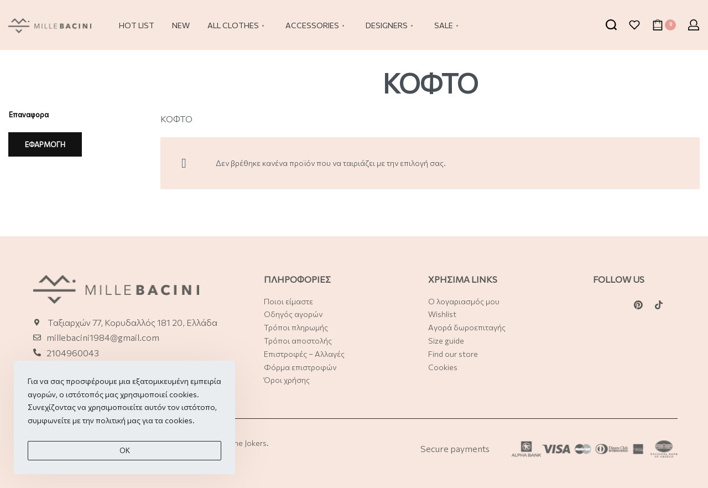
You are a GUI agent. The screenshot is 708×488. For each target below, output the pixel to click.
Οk (124, 463)
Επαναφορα (29, 114)
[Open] (634, 25)
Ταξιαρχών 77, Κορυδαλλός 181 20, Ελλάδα (132, 322)
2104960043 (72, 352)
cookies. (180, 433)
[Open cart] (664, 25)
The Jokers (248, 443)
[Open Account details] (694, 25)
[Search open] (611, 25)
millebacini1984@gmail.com (102, 337)
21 (50, 367)
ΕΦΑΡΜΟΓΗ (45, 144)
